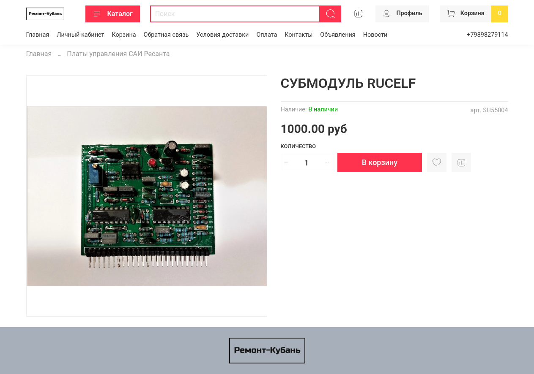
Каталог (113, 14)
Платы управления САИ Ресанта (118, 54)
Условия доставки (222, 34)
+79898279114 (487, 34)
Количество (298, 146)
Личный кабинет (80, 34)
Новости (375, 34)
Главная (37, 34)
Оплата (266, 34)
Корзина (124, 34)
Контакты (298, 34)
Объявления (337, 34)
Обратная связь (166, 34)
